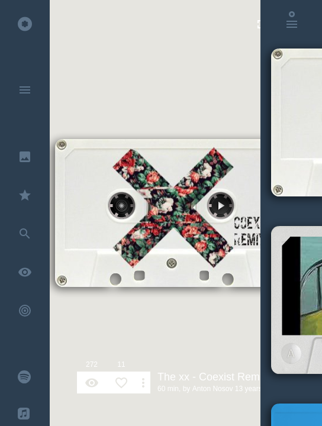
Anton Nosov (212, 389)
